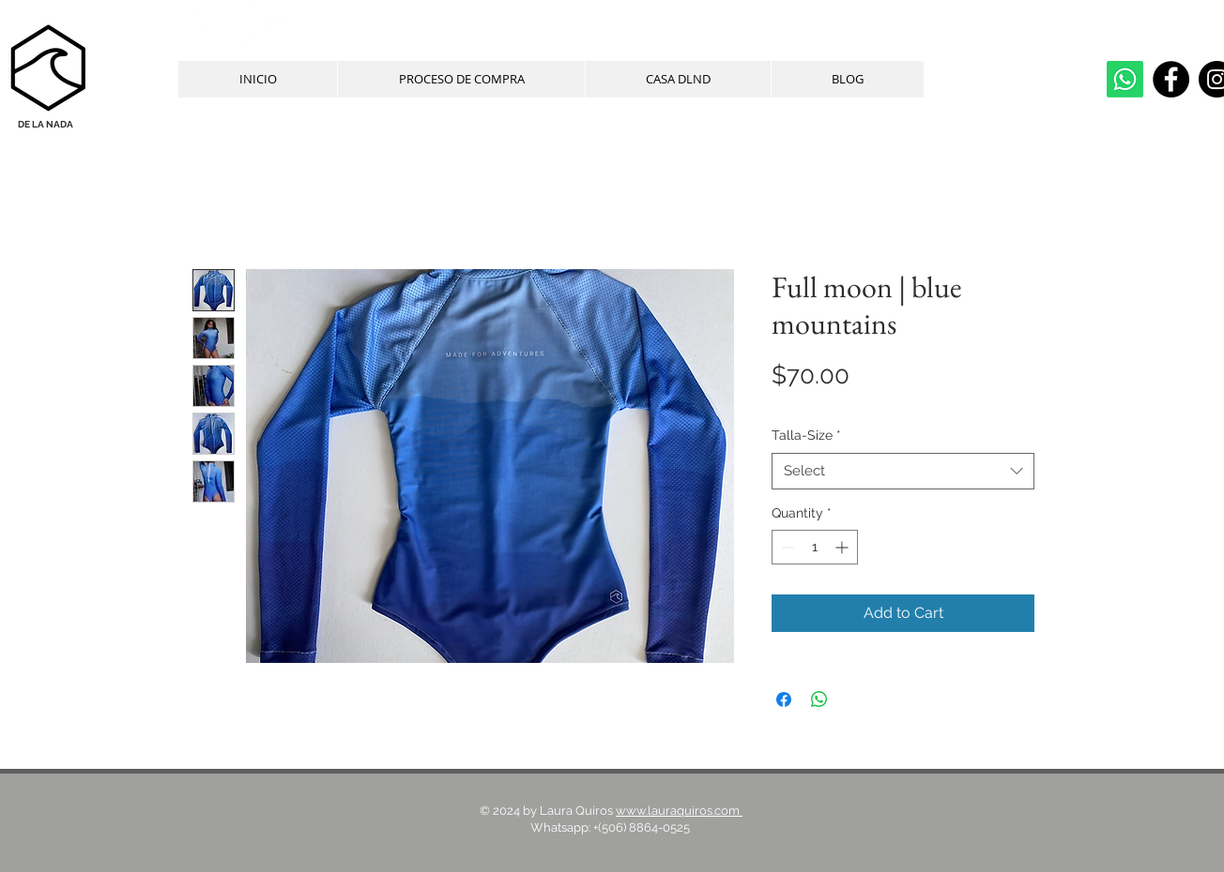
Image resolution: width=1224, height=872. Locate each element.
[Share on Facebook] (784, 699)
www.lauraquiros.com (679, 811)
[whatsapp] (1125, 79)
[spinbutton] (815, 547)
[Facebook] (1171, 79)
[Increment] (843, 547)
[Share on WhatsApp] (819, 699)
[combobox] (903, 471)
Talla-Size (806, 435)
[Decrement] (786, 547)
